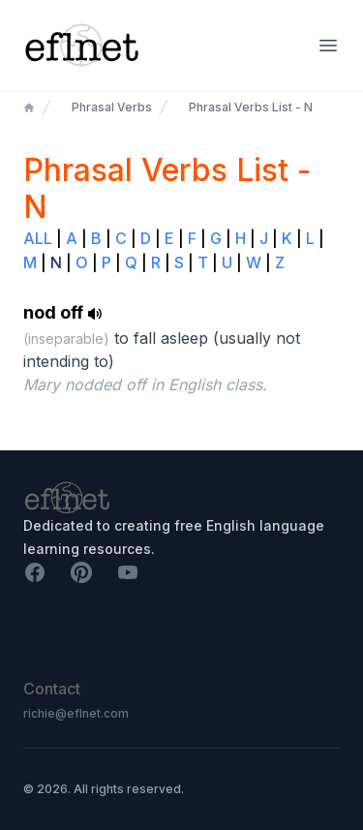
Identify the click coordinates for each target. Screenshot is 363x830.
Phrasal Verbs (112, 107)
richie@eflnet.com (76, 713)
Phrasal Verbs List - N (251, 107)
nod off (63, 312)
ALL (37, 238)
